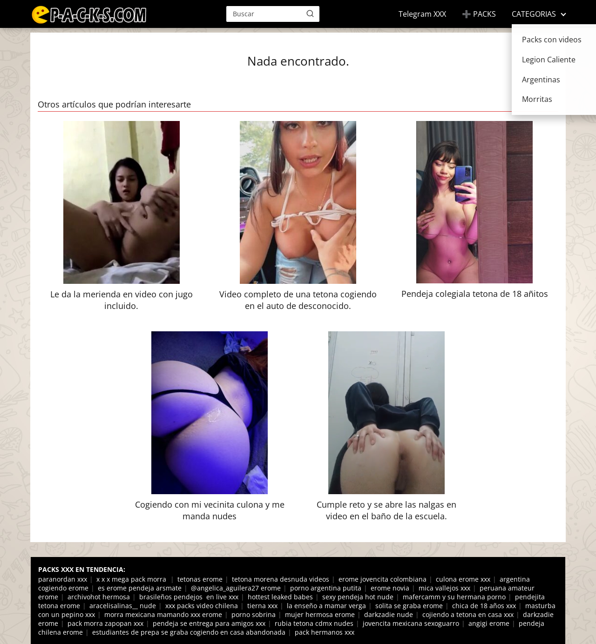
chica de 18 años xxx (484, 605)
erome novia (390, 588)
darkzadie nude (388, 614)
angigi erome (488, 623)
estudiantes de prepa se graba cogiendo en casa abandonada (188, 632)
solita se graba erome (409, 605)
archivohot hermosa (99, 596)
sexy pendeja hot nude (357, 596)
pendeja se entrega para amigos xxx (209, 623)
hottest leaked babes (280, 596)
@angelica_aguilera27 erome (236, 588)
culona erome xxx (463, 579)
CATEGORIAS (534, 14)
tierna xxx (262, 605)
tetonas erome (200, 579)
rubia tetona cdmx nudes (314, 623)
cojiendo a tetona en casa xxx (468, 614)
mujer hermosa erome (320, 614)
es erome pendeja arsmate (140, 588)
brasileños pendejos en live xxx (188, 596)
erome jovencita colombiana (383, 579)
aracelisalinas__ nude (122, 605)
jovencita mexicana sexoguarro (411, 623)
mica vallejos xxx (444, 588)
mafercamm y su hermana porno (454, 596)
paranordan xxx (62, 579)
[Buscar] (310, 13)
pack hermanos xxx (324, 632)
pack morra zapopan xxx (105, 623)
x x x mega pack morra (132, 579)
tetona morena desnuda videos (280, 579)
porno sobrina (253, 614)
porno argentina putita (325, 588)
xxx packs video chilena (201, 605)
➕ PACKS (479, 14)
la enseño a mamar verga (326, 605)
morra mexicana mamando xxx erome (163, 614)
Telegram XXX (422, 14)
